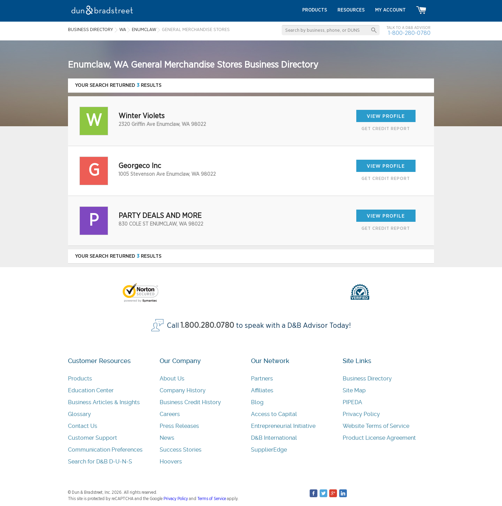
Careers (170, 414)
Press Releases (179, 426)
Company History (183, 390)
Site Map (354, 390)
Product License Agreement (379, 438)
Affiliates (262, 390)
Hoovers (171, 461)
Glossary (79, 414)
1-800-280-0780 (409, 33)
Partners (262, 378)
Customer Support (92, 438)
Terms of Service (211, 499)
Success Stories (180, 449)
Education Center (91, 390)
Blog (257, 402)
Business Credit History (190, 402)
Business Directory (367, 378)
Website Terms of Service (376, 426)
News (167, 438)
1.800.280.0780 (207, 326)
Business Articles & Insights (104, 402)
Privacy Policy (361, 414)
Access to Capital (274, 414)
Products (80, 378)
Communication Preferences (105, 449)
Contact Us (82, 426)
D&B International (274, 438)
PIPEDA (352, 402)
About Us (172, 378)
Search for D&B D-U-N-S (100, 461)
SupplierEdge (269, 449)
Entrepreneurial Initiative (283, 426)
